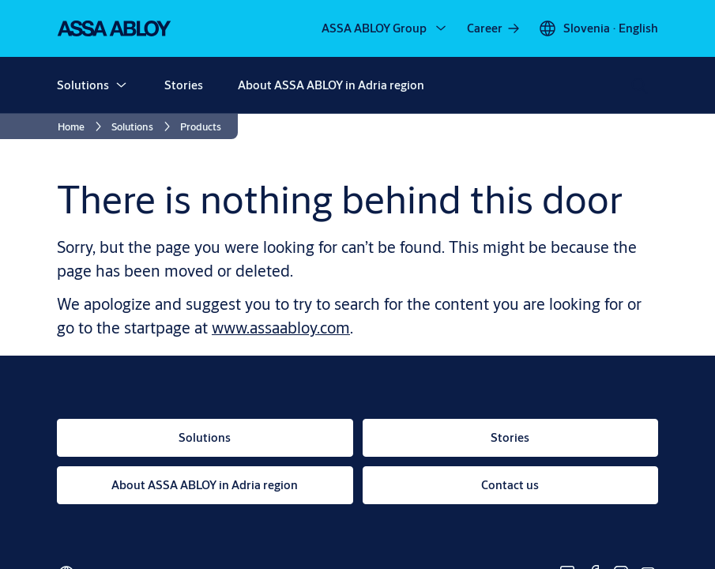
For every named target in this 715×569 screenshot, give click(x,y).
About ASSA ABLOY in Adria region (331, 84)
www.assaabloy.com (281, 327)
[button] (121, 85)
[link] (494, 28)
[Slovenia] (598, 28)
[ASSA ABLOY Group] (385, 28)
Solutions (83, 84)
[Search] (640, 85)
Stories (183, 84)
